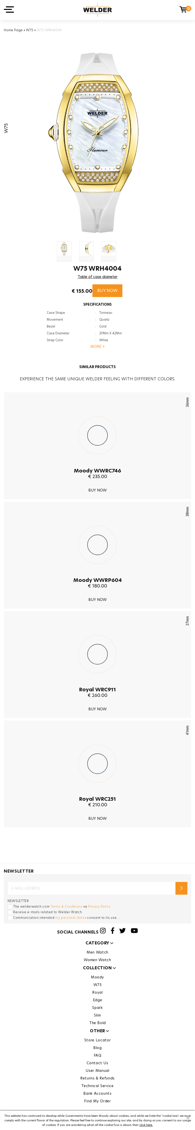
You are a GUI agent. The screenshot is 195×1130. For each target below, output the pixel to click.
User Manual (97, 1070)
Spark (97, 1007)
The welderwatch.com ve (61, 906)
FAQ (98, 1055)
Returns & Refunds (97, 1078)
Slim (97, 1015)
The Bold (97, 1022)
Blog (97, 1047)
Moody (97, 977)
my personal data (69, 917)
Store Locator (97, 1040)
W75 (29, 30)
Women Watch (97, 959)
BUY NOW (107, 290)
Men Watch (97, 952)
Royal (97, 992)
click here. (146, 1125)
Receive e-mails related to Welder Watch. (48, 912)
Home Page (13, 30)
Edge (97, 1000)
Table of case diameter (98, 276)
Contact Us (97, 1063)
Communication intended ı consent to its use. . (66, 917)
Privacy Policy (99, 906)
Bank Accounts (97, 1093)
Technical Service (97, 1085)
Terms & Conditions (67, 906)
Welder (97, 10)
